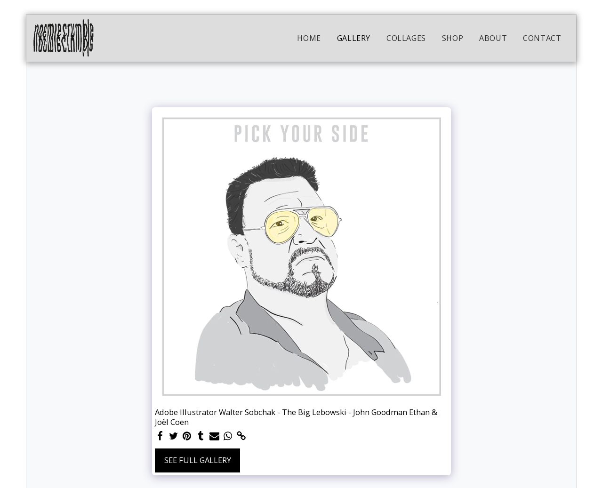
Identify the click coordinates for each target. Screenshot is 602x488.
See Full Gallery (197, 460)
